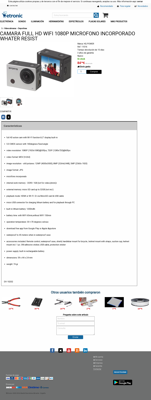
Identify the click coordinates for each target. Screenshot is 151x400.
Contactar (97, 369)
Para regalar (124, 6)
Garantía (97, 366)
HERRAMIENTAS (56, 21)
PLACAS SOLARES (97, 21)
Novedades (141, 6)
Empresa (97, 363)
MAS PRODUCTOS (119, 21)
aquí (134, 1)
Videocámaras (10, 28)
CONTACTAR (12, 6)
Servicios (97, 360)
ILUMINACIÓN (37, 21)
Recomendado (105, 6)
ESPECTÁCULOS (76, 21)
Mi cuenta (98, 357)
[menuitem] (22, 21)
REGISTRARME (120, 372)
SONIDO (22, 21)
